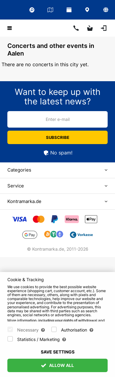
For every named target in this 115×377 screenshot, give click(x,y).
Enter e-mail (58, 119)
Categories (19, 170)
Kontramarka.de (24, 201)
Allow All (57, 365)
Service (15, 186)
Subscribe (57, 137)
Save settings (58, 351)
